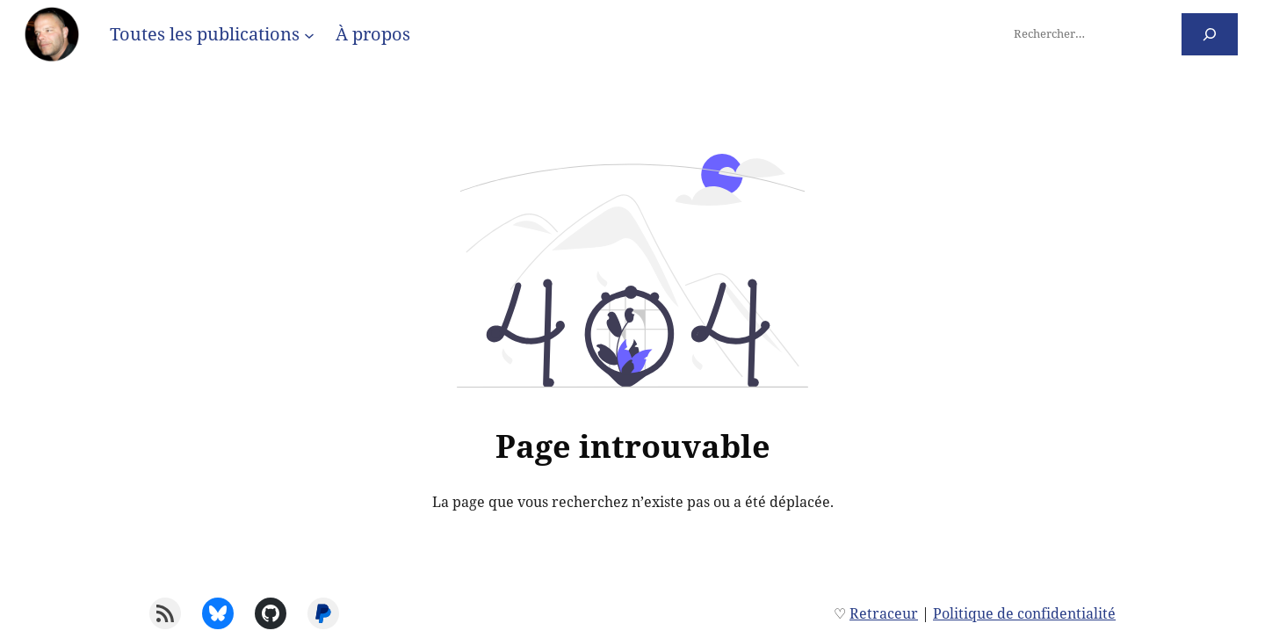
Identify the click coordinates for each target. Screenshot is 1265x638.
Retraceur (883, 613)
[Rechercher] (1210, 33)
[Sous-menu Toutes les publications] (309, 34)
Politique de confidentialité (1024, 613)
